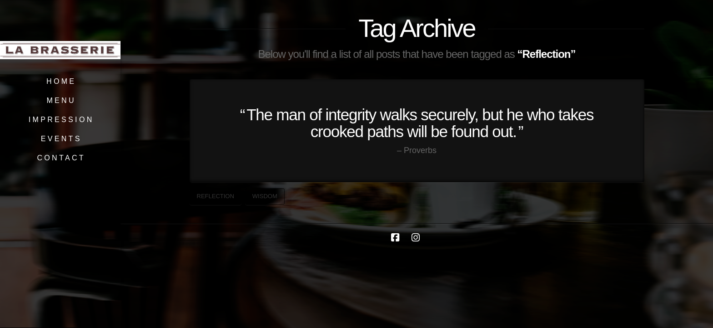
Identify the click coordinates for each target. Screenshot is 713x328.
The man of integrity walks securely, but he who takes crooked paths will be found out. (419, 123)
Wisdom (264, 196)
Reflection (215, 196)
